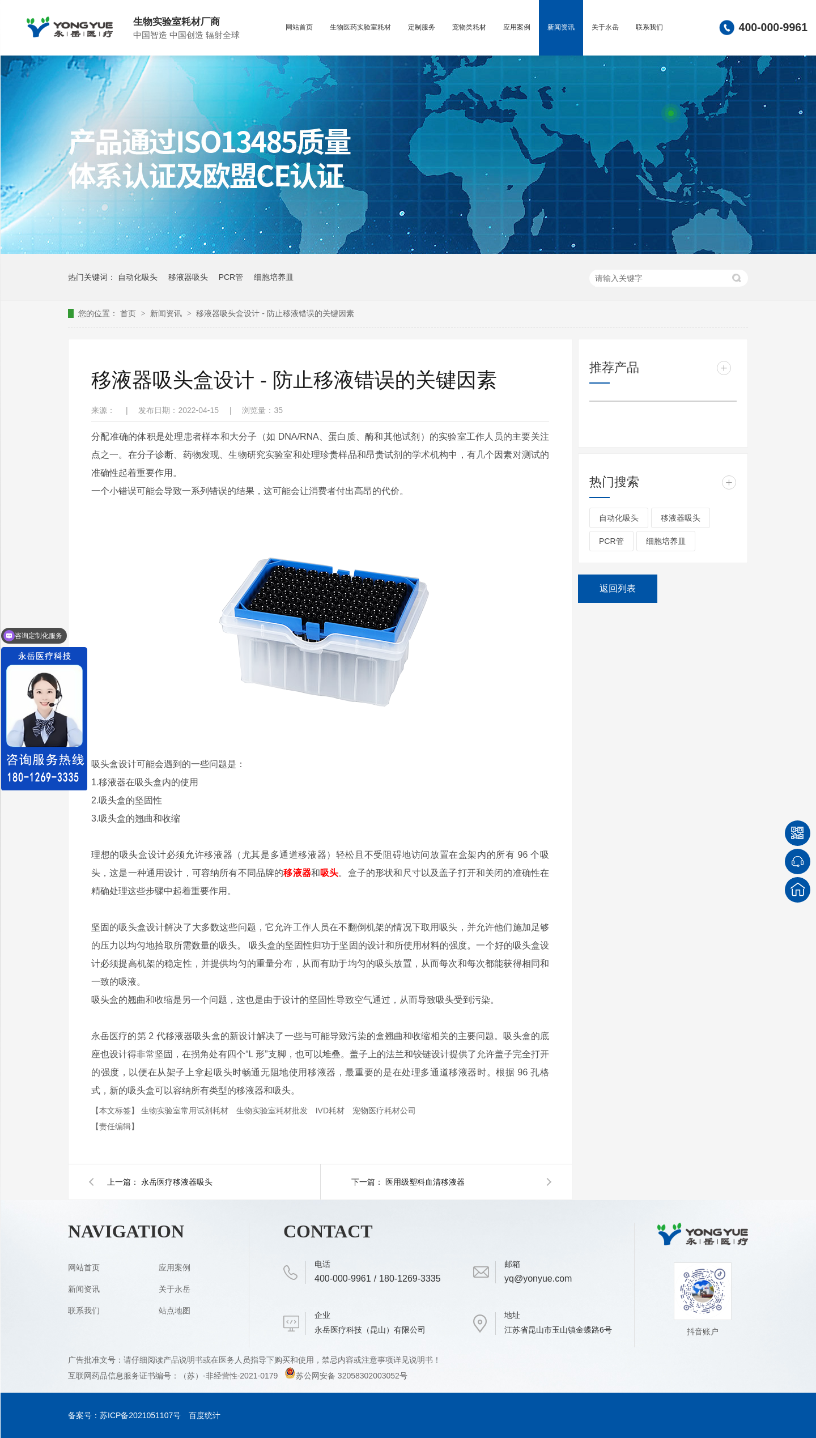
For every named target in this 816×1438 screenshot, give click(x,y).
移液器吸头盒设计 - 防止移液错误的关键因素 (275, 313)
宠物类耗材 (469, 27)
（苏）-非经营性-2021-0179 (229, 1375)
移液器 (297, 873)
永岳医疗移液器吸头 (176, 1181)
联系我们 (649, 27)
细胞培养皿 (274, 277)
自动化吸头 (138, 277)
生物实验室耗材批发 (273, 1110)
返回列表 (618, 588)
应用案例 (516, 27)
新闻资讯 (561, 27)
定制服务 (421, 27)
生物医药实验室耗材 (360, 27)
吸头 (329, 873)
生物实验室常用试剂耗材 (186, 1110)
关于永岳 (605, 27)
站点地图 (174, 1310)
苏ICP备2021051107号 (140, 1415)
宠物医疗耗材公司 (384, 1110)
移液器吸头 (188, 277)
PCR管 (231, 277)
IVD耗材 (331, 1110)
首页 (129, 313)
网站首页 (299, 27)
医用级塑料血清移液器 (425, 1181)
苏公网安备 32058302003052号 (345, 1375)
